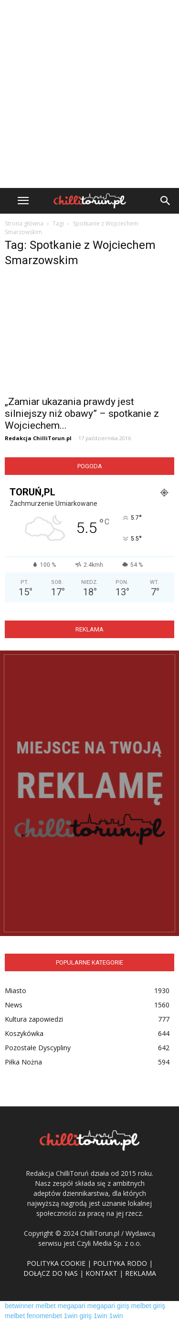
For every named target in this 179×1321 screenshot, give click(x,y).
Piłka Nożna (23, 1061)
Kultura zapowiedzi (34, 1019)
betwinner (19, 1306)
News (13, 1004)
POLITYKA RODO (120, 1263)
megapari (71, 1306)
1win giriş (78, 1316)
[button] (165, 201)
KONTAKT (101, 1273)
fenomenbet (44, 1316)
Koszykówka (24, 1033)
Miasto (15, 990)
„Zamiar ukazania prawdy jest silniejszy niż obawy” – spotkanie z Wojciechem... (82, 413)
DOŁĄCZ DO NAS (50, 1273)
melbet (46, 1306)
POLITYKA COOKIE (56, 1263)
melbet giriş (148, 1306)
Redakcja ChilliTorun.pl (38, 438)
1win (100, 1316)
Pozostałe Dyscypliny (38, 1047)
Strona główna (24, 223)
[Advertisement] (89, 94)
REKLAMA (140, 1273)
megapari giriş (108, 1306)
